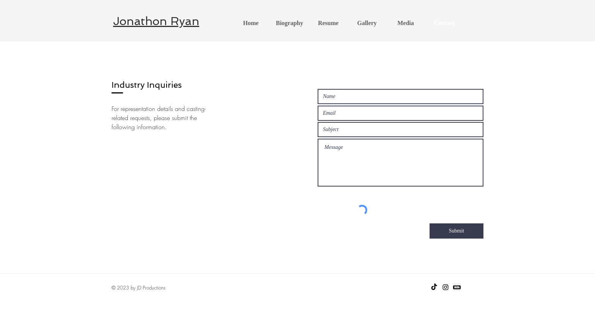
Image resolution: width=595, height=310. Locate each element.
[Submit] (456, 231)
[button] (367, 23)
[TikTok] (434, 287)
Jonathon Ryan (156, 21)
